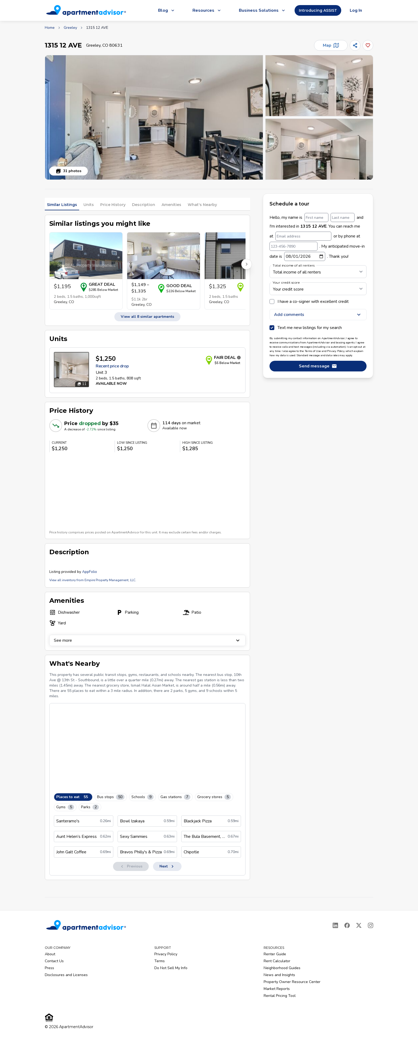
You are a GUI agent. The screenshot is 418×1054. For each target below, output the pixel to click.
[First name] (316, 217)
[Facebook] (347, 925)
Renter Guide (275, 954)
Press (49, 967)
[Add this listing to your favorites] (368, 45)
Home (50, 27)
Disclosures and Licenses (66, 974)
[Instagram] (370, 925)
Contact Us (54, 961)
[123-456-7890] (293, 246)
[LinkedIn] (335, 925)
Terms (159, 961)
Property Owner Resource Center (292, 981)
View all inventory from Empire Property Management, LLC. (92, 580)
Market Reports (277, 988)
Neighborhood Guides (282, 967)
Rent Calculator (277, 961)
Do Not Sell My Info (170, 967)
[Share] (355, 45)
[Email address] (303, 236)
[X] (358, 925)
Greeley (70, 27)
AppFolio (89, 571)
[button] (154, 117)
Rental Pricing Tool (280, 995)
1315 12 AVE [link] (97, 27)
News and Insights (279, 974)
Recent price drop (112, 366)
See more (147, 640)
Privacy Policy (165, 954)
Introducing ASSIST (318, 10)
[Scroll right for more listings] (246, 264)
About (50, 954)
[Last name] (343, 217)
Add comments (318, 314)
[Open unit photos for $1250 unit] (71, 369)
